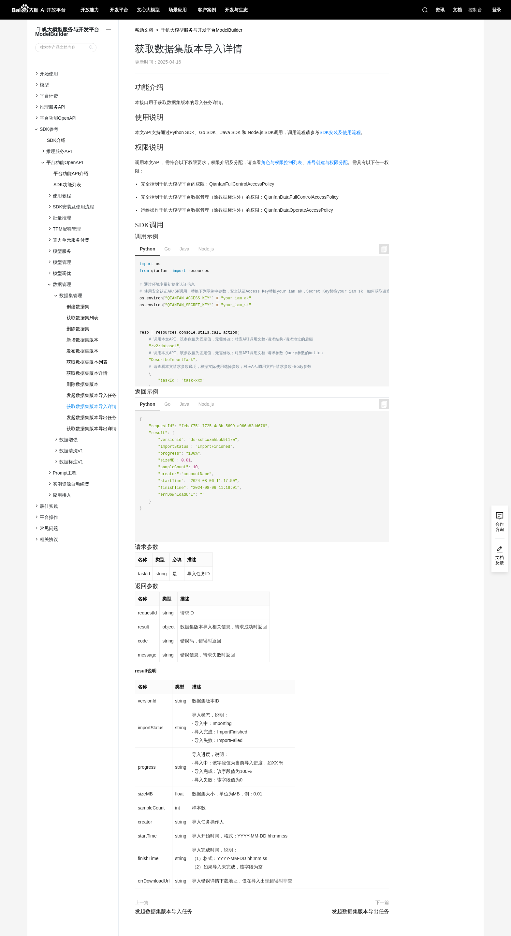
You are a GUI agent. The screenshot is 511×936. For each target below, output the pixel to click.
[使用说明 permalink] (131, 117)
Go (167, 248)
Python (147, 248)
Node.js (206, 248)
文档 (457, 9)
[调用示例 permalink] (131, 236)
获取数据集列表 (82, 317)
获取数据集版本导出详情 (91, 428)
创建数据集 (77, 306)
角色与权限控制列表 (281, 162)
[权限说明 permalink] (131, 147)
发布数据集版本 (82, 351)
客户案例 (207, 9)
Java (184, 248)
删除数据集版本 (82, 384)
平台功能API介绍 (70, 173)
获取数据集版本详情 (87, 373)
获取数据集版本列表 (87, 362)
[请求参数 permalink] (131, 547)
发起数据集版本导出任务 (91, 417)
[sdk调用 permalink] (131, 225)
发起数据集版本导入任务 (91, 395)
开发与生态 (236, 9)
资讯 (440, 9)
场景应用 (177, 9)
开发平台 (119, 9)
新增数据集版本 (82, 339)
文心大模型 (148, 9)
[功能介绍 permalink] (131, 87)
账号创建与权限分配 (327, 162)
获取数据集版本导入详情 (91, 406)
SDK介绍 (56, 140)
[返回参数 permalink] (131, 586)
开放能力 (89, 9)
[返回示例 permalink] (131, 391)
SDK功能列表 (67, 184)
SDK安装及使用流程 (340, 132)
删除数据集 (77, 328)
